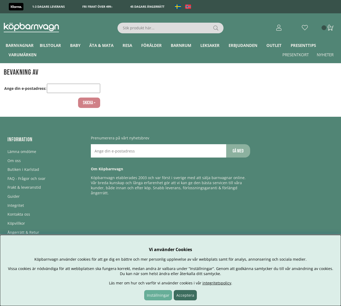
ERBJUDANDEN (243, 45)
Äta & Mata (101, 45)
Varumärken (22, 54)
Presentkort (295, 54)
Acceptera (185, 295)
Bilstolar (50, 45)
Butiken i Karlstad (23, 169)
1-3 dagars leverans (48, 7)
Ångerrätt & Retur (23, 232)
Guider (13, 196)
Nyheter (325, 54)
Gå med (238, 151)
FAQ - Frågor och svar (26, 178)
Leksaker (210, 45)
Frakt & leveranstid (24, 187)
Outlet (274, 45)
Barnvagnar (20, 45)
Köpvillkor (16, 223)
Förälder (151, 45)
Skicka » (89, 103)
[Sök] (170, 28)
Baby (75, 45)
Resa (127, 45)
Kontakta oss (18, 214)
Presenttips (303, 45)
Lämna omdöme (21, 151)
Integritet (15, 205)
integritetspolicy (216, 282)
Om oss (14, 160)
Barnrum (181, 45)
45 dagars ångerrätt (147, 7)
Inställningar (158, 295)
